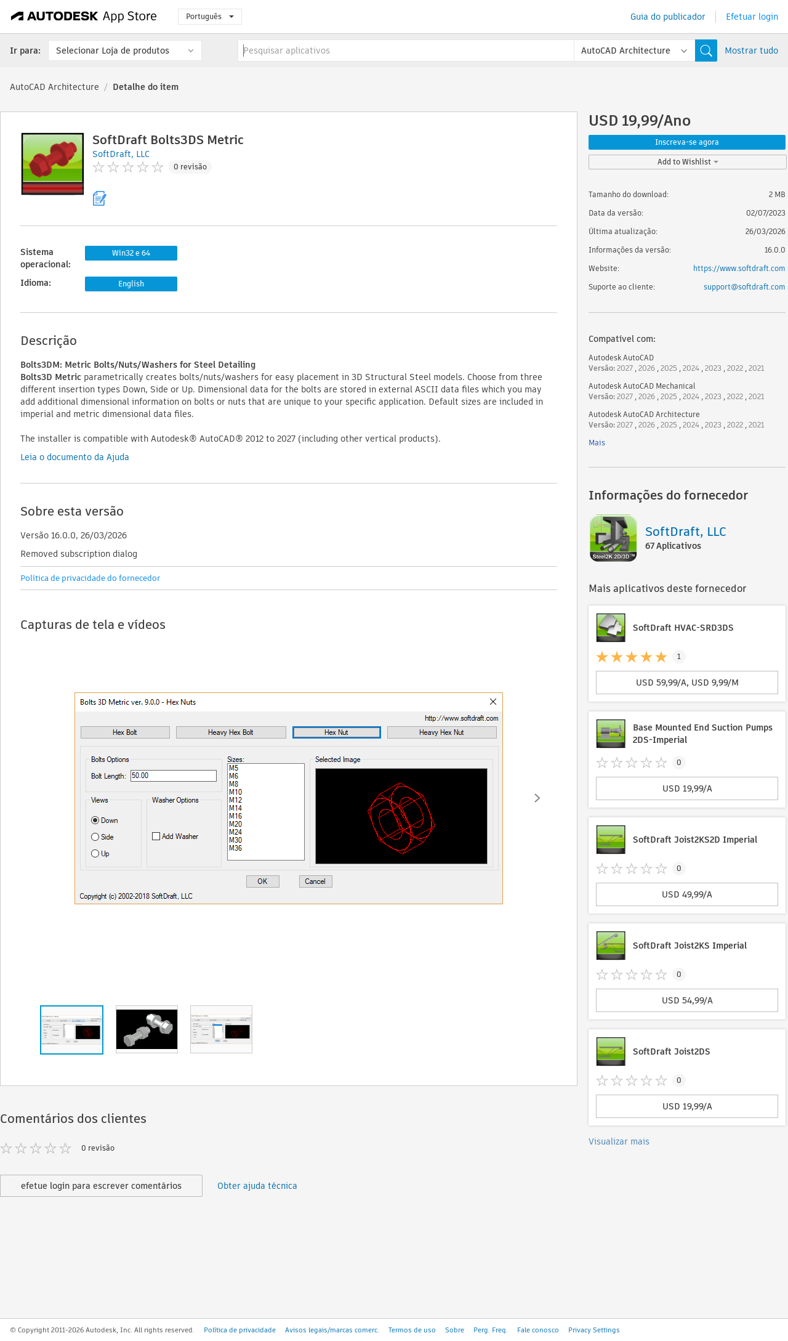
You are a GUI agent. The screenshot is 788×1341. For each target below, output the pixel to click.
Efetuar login (752, 16)
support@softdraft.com (745, 287)
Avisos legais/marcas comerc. (332, 1330)
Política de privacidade (240, 1330)
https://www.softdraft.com (739, 268)
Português (210, 16)
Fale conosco (538, 1330)
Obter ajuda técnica (257, 1186)
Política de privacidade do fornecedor (90, 578)
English (131, 283)
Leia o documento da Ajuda (74, 457)
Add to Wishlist (687, 161)
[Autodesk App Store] (84, 16)
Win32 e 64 (131, 253)
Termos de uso (412, 1330)
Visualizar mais (619, 1141)
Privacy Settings (594, 1330)
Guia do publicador (668, 16)
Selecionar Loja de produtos (112, 50)
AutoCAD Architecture (54, 87)
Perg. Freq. (490, 1330)
